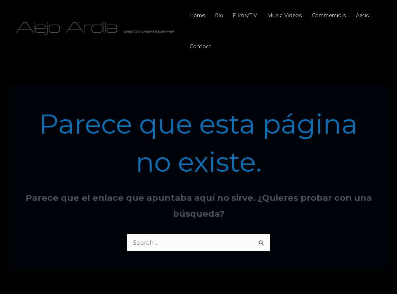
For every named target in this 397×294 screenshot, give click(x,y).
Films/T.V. (245, 15)
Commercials (329, 15)
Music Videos (285, 15)
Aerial (363, 15)
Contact (200, 46)
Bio (219, 15)
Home (197, 15)
